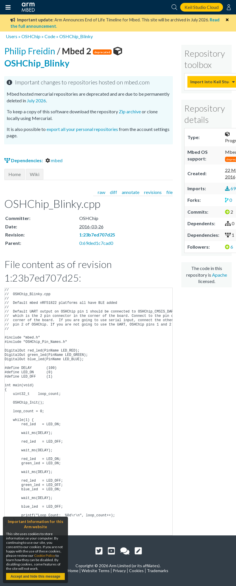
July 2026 (36, 100)
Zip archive (130, 111)
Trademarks (157, 570)
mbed (53, 160)
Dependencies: (24, 160)
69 (230, 188)
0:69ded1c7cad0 (96, 243)
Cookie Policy (44, 555)
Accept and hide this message (35, 576)
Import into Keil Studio (209, 81)
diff (113, 192)
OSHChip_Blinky (76, 36)
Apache (219, 275)
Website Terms (96, 570)
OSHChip (30, 36)
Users (11, 36)
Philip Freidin (30, 51)
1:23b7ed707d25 (97, 234)
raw (101, 192)
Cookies (136, 570)
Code (50, 36)
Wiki (34, 174)
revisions (153, 192)
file (169, 192)
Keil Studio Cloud (202, 7)
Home (14, 174)
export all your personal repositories (82, 129)
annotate (130, 192)
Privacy (119, 570)
